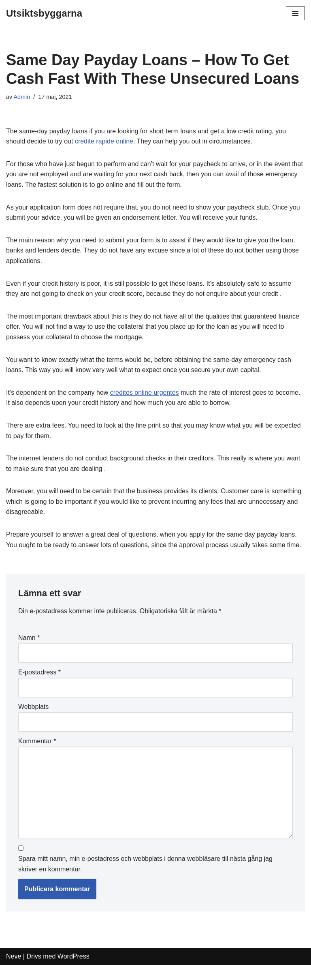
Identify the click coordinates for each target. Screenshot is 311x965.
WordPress (73, 956)
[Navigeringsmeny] (295, 13)
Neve (13, 956)
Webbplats (33, 706)
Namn (29, 637)
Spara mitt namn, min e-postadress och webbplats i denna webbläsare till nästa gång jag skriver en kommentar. (145, 864)
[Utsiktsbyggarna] (44, 13)
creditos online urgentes (144, 392)
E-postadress (39, 672)
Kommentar (37, 741)
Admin (21, 97)
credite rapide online (104, 141)
